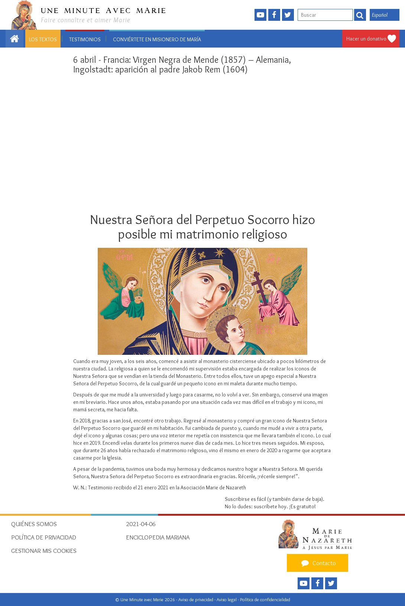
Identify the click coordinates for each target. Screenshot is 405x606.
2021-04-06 (141, 524)
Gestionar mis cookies (44, 550)
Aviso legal (227, 599)
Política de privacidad (43, 537)
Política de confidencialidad (265, 599)
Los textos (43, 39)
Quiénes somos (34, 524)
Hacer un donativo (366, 38)
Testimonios (85, 39)
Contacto (317, 563)
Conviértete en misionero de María (157, 39)
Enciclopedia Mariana (157, 537)
